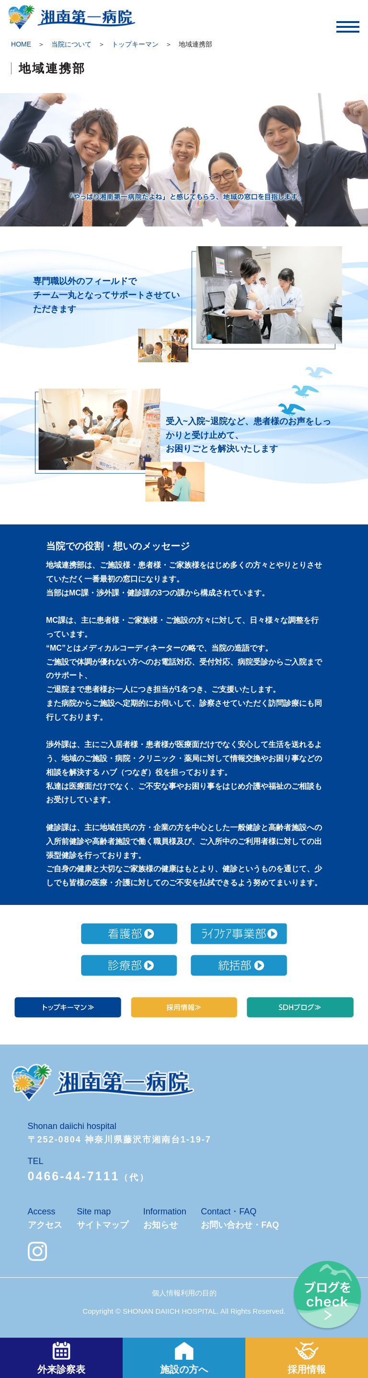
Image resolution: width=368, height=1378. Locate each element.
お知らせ (160, 1225)
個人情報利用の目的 (184, 1293)
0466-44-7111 (74, 1176)
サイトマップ (102, 1225)
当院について (71, 44)
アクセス (45, 1225)
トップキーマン (135, 44)
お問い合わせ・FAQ (240, 1225)
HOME (21, 44)
